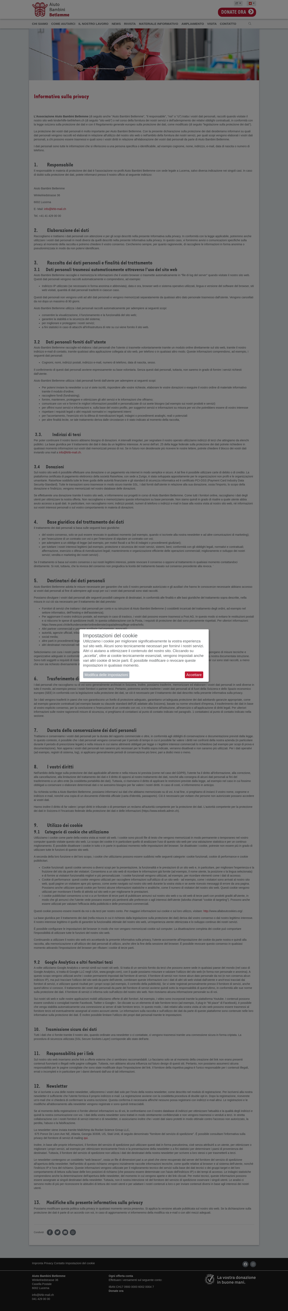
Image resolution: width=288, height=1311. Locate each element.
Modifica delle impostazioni (106, 675)
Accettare (194, 675)
